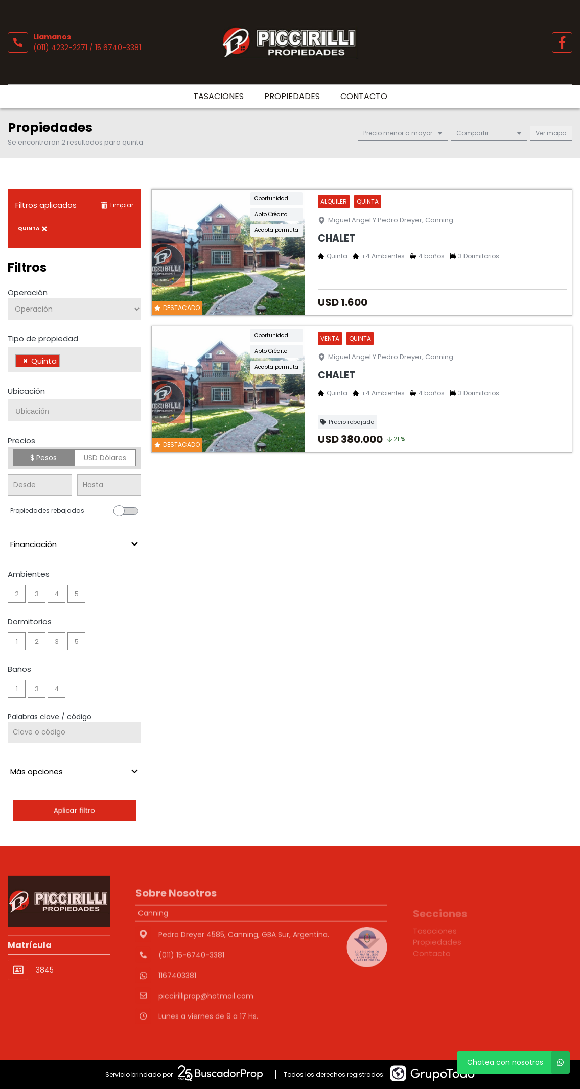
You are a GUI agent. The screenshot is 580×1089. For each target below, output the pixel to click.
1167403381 (177, 1008)
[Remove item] (25, 361)
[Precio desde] (40, 485)
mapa (551, 133)
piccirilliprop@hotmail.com (205, 1028)
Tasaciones (218, 96)
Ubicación (26, 391)
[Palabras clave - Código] (74, 732)
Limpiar (117, 205)
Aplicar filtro (75, 810)
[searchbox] (65, 362)
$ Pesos (43, 458)
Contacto (363, 96)
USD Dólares (105, 458)
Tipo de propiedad (43, 338)
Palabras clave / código (49, 717)
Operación (28, 292)
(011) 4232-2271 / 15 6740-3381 (87, 47)
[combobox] (74, 359)
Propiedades (292, 96)
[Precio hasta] (109, 485)
